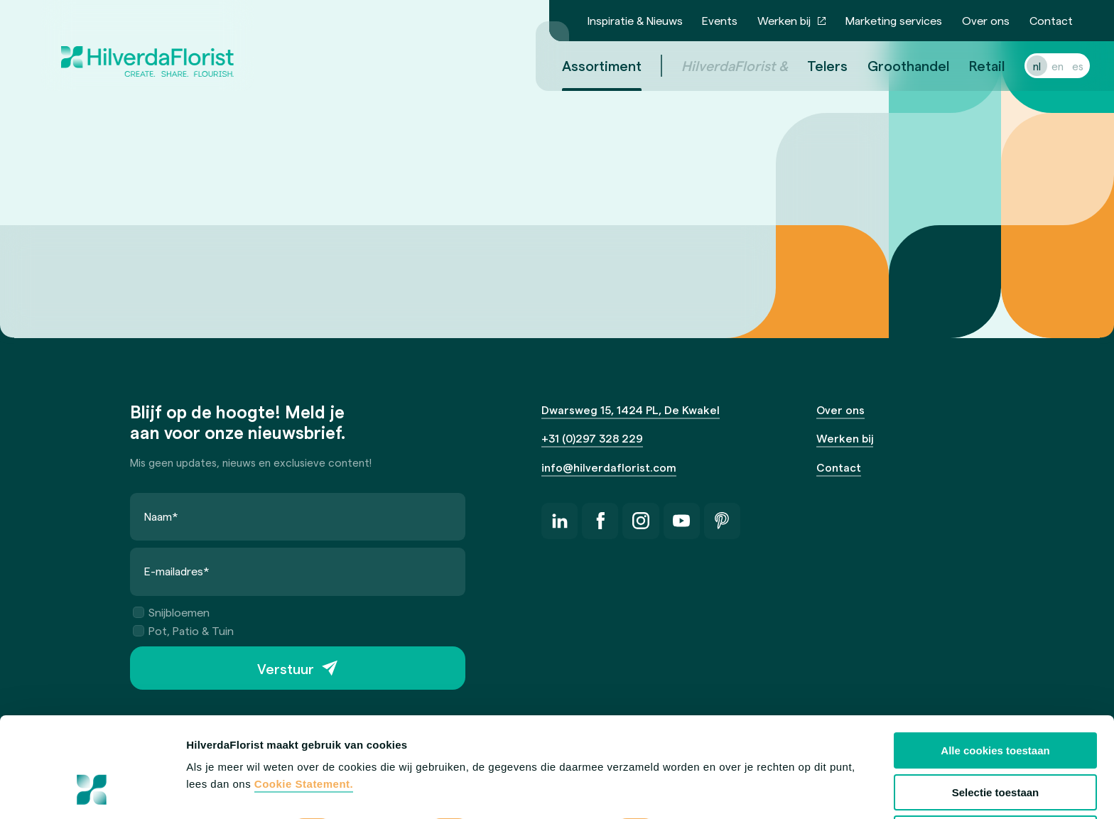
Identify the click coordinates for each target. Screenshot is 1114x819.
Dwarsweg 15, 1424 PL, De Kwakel (630, 409)
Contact (1051, 20)
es (1060, 65)
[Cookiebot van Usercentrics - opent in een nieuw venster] (92, 791)
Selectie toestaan (995, 704)
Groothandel (891, 65)
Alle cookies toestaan (995, 662)
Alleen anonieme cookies (995, 745)
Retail (970, 65)
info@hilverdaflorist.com (608, 467)
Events (719, 20)
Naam (161, 516)
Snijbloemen (171, 612)
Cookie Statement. (303, 696)
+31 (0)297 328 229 (592, 438)
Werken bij (784, 20)
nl (1020, 65)
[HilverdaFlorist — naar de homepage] (147, 45)
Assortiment (584, 65)
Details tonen (220, 791)
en (1040, 65)
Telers (810, 65)
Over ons (986, 20)
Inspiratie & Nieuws (635, 20)
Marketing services (893, 20)
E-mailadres (177, 570)
